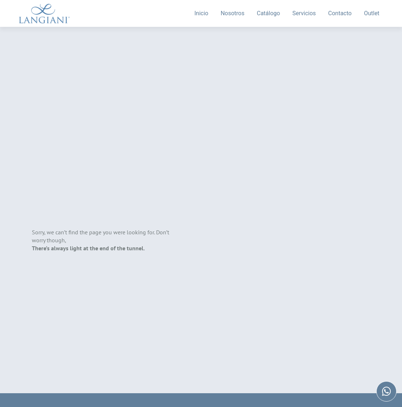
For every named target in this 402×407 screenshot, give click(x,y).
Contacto (340, 13)
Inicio (201, 13)
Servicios (304, 13)
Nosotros (232, 13)
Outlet (372, 13)
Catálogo (268, 13)
